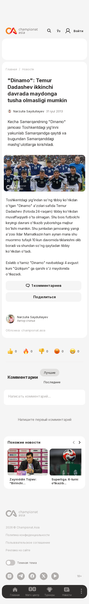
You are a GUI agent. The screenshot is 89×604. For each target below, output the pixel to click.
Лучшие (50, 372)
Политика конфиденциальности (28, 535)
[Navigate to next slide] (79, 443)
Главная (11, 69)
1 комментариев (43, 285)
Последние (52, 382)
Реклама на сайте (18, 550)
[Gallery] (44, 468)
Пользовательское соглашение (28, 542)
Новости (28, 69)
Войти (73, 30)
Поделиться (44, 297)
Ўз (59, 31)
